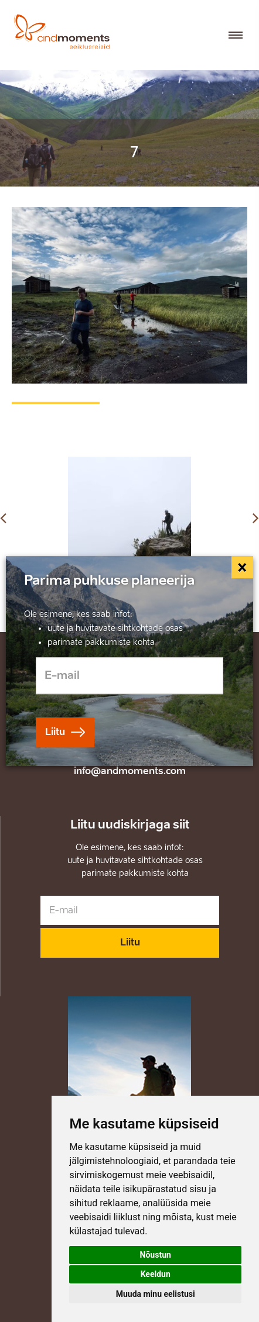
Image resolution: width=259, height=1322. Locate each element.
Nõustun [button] (155, 1254)
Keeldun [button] (156, 1274)
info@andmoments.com (130, 770)
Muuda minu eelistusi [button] (155, 1294)
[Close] (242, 567)
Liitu (130, 942)
